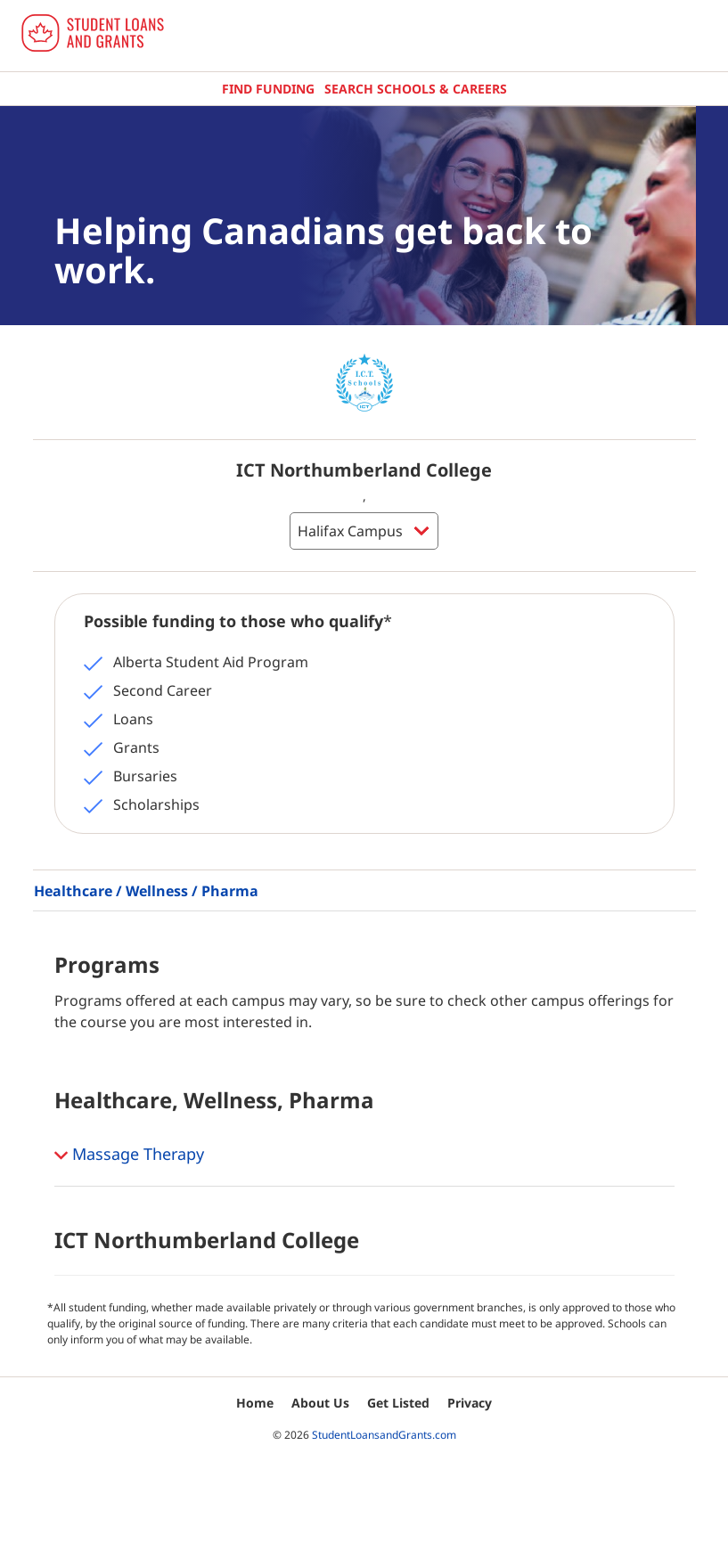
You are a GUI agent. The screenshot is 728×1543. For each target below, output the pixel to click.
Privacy (469, 1402)
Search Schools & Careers (415, 88)
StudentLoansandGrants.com (384, 1434)
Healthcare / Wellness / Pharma (146, 891)
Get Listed (398, 1402)
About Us (320, 1402)
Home (255, 1402)
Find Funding (268, 88)
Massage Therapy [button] (129, 1155)
